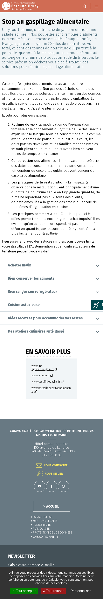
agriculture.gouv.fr (43, 369)
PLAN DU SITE (41, 528)
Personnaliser (81, 591)
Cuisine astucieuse (24, 304)
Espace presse (42, 517)
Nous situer (54, 473)
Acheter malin (19, 265)
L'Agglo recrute (44, 536)
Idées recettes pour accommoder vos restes (45, 318)
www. (35, 366)
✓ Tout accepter (23, 591)
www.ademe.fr (40, 375)
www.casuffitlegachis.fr (46, 381)
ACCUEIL (52, 506)
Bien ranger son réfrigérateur (32, 291)
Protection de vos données (52, 532)
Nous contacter (56, 465)
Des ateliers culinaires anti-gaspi (36, 331)
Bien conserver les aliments (31, 278)
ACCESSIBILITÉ (42, 525)
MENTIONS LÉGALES (45, 521)
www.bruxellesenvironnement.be (51, 389)
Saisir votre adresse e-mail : (31, 565)
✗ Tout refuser (53, 591)
